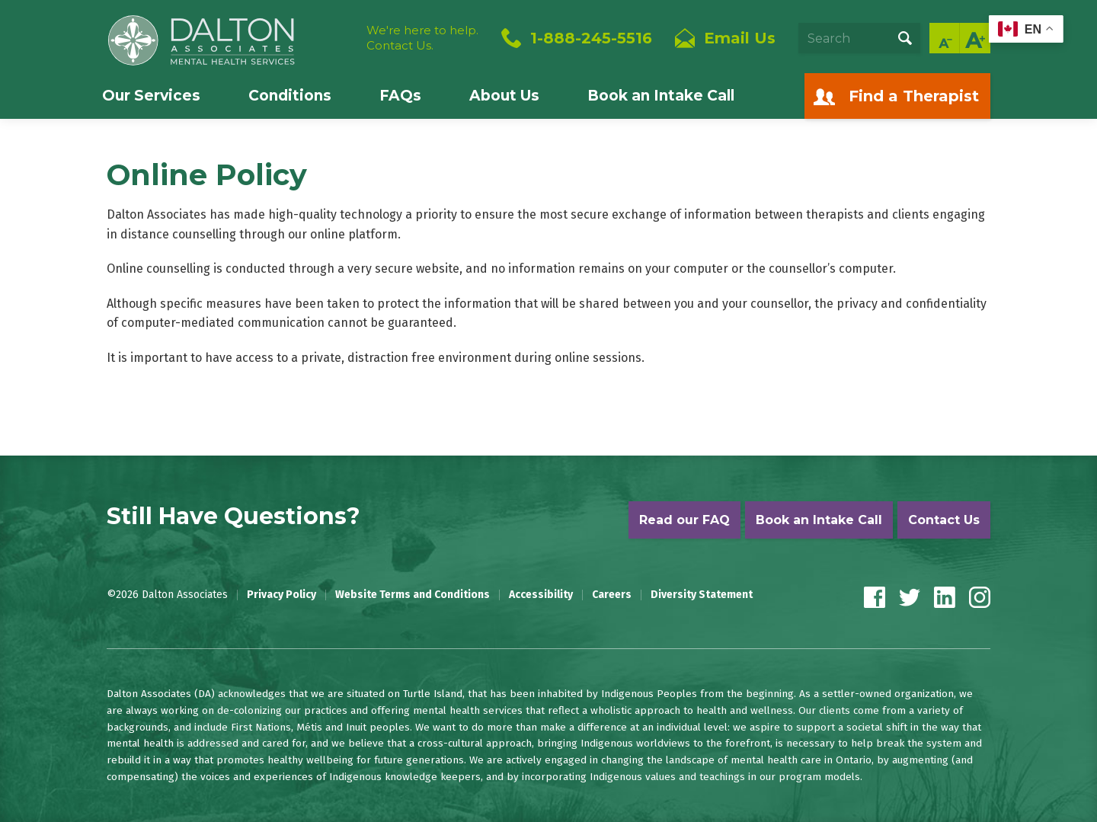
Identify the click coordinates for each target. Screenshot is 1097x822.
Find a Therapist (914, 96)
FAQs (400, 95)
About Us (504, 95)
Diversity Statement (702, 595)
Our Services (151, 95)
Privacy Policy (281, 595)
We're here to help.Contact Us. (422, 38)
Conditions (289, 95)
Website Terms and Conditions (412, 595)
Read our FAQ (684, 520)
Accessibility (541, 595)
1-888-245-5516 (591, 38)
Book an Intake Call (660, 95)
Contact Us (944, 520)
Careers (612, 595)
